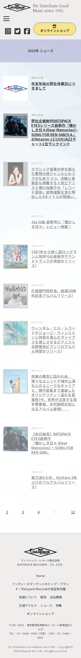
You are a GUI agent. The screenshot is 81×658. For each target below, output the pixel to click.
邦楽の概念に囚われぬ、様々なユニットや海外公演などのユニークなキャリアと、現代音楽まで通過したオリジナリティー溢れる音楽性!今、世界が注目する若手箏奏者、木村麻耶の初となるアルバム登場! (54, 392)
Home (40, 576)
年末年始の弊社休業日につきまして (53, 86)
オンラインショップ (40, 613)
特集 (59, 605)
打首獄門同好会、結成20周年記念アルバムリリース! (53, 293)
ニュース (46, 605)
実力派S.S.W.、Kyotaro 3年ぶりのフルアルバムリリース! (54, 482)
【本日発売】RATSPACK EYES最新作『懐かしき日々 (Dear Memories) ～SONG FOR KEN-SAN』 (52, 443)
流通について (28, 597)
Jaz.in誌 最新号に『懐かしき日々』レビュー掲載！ (53, 224)
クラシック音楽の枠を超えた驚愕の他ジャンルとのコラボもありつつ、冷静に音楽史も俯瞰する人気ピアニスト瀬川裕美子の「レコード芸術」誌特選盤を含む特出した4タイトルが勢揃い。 (54, 182)
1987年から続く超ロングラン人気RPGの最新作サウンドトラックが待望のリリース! (54, 258)
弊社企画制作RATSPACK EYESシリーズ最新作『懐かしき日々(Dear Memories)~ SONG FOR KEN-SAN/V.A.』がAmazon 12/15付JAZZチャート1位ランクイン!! (54, 132)
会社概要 (56, 597)
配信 (43, 597)
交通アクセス (28, 605)
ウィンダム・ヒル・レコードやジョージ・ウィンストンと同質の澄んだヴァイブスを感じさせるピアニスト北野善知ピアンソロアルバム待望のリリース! (53, 339)
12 (73, 512)
